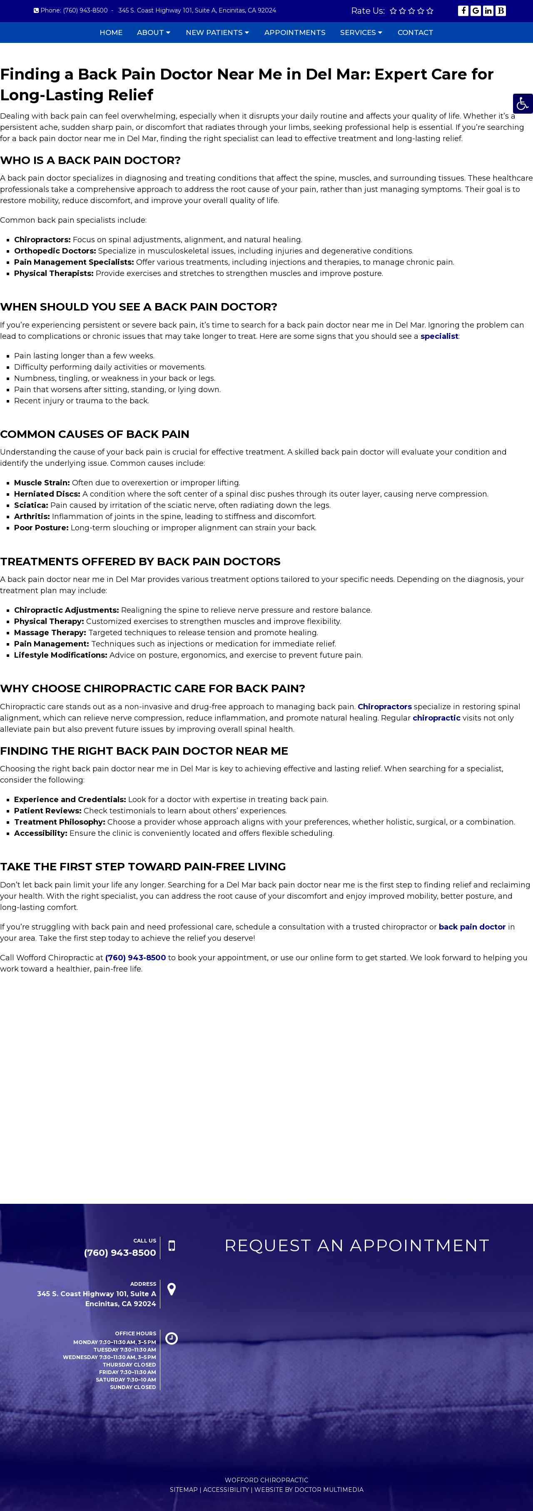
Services (358, 32)
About (150, 32)
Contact (415, 32)
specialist (439, 336)
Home (111, 32)
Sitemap (184, 1490)
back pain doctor (472, 927)
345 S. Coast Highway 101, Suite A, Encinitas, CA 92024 (197, 10)
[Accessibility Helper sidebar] (523, 104)
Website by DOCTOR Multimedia (309, 1490)
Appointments (295, 32)
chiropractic (437, 718)
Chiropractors (385, 706)
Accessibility (226, 1490)
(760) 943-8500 (85, 10)
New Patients (214, 32)
